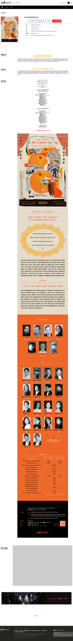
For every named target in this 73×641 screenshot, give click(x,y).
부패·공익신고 (44, 630)
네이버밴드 (62, 630)
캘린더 (11, 7)
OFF (68, 3)
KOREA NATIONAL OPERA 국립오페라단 (6, 2)
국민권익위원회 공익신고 (35, 630)
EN (60, 2)
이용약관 (21, 628)
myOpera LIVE (57, 21)
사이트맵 (21, 630)
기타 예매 (48, 21)
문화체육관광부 (27, 630)
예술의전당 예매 (41, 21)
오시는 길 (16, 630)
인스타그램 (59, 630)
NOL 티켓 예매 (32, 21)
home (2, 7)
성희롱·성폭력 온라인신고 (20, 631)
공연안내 (6, 7)
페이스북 (57, 630)
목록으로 (4, 12)
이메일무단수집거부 (26, 628)
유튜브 (54, 630)
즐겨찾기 (25, 21)
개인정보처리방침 (17, 628)
